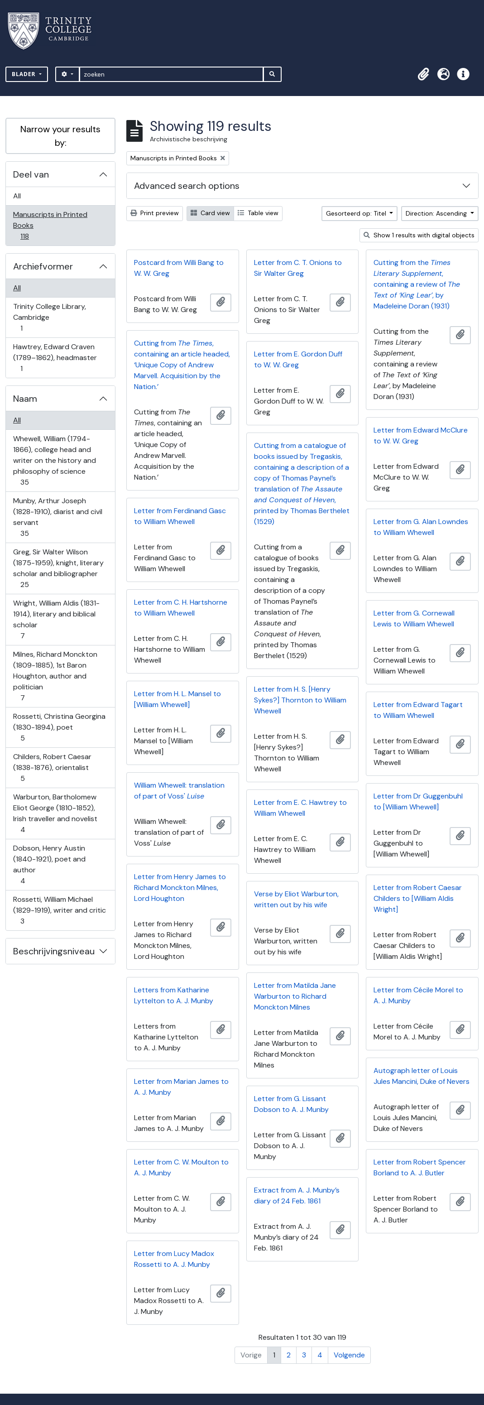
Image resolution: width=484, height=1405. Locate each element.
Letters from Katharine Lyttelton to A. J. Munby (173, 995)
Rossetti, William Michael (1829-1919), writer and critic (59, 910)
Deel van (31, 174)
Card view (210, 213)
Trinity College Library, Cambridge (49, 317)
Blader (25, 74)
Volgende (349, 1355)
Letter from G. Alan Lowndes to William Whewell (421, 527)
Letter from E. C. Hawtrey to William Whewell (300, 808)
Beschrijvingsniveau (54, 951)
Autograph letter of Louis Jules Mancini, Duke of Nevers (422, 1076)
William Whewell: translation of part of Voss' (179, 790)
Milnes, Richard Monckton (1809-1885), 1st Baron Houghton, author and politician (55, 676)
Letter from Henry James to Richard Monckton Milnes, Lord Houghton (180, 887)
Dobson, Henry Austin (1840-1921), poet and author (49, 864)
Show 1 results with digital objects (419, 235)
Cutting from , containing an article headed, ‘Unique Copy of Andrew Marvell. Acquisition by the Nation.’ (182, 364)
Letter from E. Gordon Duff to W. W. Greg (298, 359)
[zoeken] (171, 74)
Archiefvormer (43, 266)
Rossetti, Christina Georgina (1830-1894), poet (59, 727)
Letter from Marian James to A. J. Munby (181, 1087)
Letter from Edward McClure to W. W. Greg (421, 435)
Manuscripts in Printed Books (50, 225)
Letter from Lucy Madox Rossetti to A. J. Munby (174, 1259)
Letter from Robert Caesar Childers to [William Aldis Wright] (418, 898)
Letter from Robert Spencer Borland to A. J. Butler (420, 1167)
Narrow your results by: (60, 136)
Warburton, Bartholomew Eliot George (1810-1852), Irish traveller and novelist (55, 813)
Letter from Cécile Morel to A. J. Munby (418, 995)
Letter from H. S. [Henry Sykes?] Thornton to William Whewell (300, 700)
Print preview (154, 213)
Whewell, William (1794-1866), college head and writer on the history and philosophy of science (54, 460)
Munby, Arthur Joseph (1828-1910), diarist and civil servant (57, 517)
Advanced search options (187, 186)
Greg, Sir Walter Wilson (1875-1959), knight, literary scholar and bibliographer (58, 568)
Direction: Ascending (437, 213)
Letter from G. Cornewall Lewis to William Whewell (414, 618)
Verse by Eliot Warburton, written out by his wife (296, 899)
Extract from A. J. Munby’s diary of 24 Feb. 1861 (297, 1195)
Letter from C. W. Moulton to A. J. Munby (181, 1167)
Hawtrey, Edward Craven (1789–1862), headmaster (55, 357)
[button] (423, 74)
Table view (258, 213)
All (17, 196)
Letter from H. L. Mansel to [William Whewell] (177, 699)
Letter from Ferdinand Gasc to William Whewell (180, 516)
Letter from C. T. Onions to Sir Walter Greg (298, 268)
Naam (25, 398)
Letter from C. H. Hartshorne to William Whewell (180, 607)
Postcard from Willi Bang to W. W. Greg (179, 268)
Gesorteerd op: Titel (357, 213)
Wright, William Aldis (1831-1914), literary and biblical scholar (56, 619)
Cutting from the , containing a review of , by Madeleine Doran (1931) (417, 284)
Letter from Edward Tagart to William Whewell (418, 710)
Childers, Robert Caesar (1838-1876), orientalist (52, 767)
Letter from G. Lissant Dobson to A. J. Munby (291, 1104)
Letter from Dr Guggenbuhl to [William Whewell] (418, 801)
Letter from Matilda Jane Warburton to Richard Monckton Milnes (295, 996)
